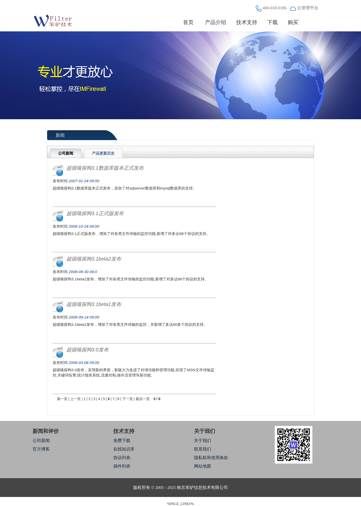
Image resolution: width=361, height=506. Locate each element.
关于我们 (202, 440)
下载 (272, 22)
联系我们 (202, 449)
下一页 (127, 399)
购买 (293, 22)
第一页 (62, 399)
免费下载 (121, 440)
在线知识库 (124, 449)
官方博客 (41, 449)
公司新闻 (41, 440)
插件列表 (121, 466)
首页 (188, 22)
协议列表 (121, 457)
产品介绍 (215, 22)
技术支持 (246, 22)
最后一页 (143, 399)
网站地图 (202, 466)
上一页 (75, 399)
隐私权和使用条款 (211, 457)
